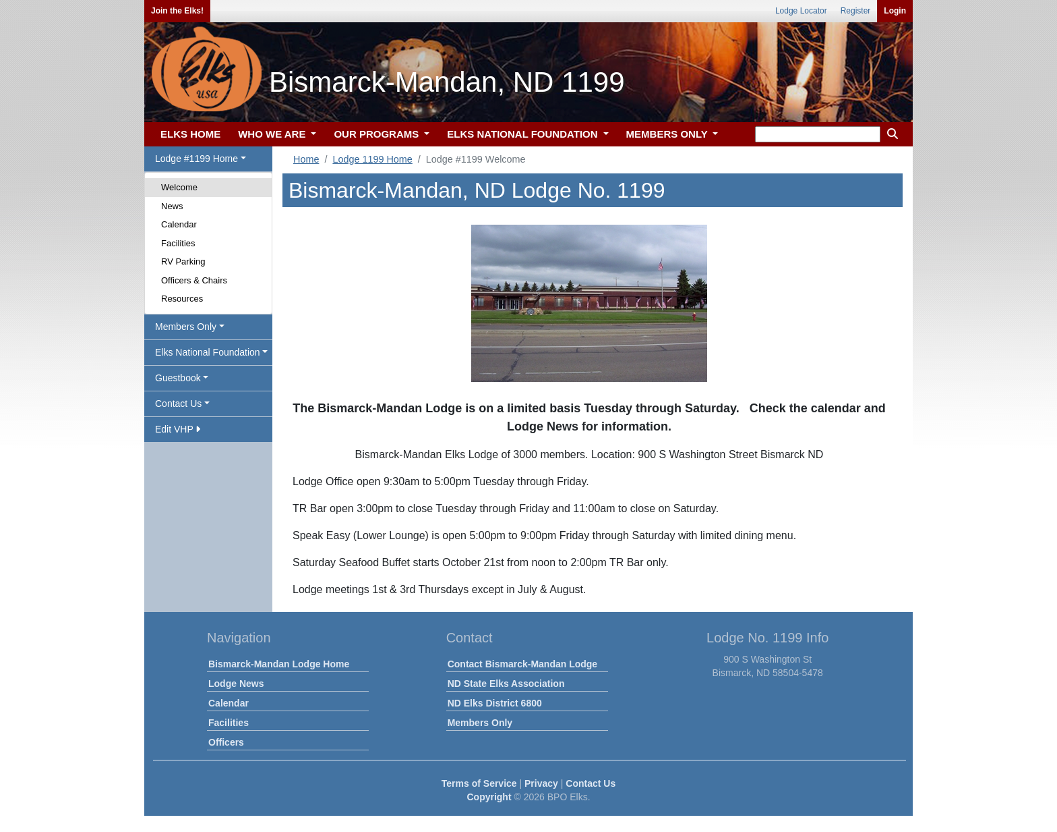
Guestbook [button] (178, 377)
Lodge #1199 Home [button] (196, 158)
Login (895, 11)
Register (856, 11)
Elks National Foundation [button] (207, 352)
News (172, 206)
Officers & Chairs (194, 280)
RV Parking (183, 261)
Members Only (480, 722)
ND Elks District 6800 (495, 703)
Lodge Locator (801, 11)
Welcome (179, 187)
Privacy (541, 783)
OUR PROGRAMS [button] (377, 134)
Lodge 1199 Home (372, 159)
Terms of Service (479, 783)
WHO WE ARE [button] (273, 134)
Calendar (179, 224)
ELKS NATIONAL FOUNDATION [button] (524, 134)
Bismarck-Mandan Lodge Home (278, 664)
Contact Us (590, 783)
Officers (226, 742)
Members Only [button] (185, 326)
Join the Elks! (177, 11)
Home (306, 159)
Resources (182, 299)
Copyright (488, 797)
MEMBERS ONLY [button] (668, 134)
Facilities (178, 243)
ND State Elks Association (506, 683)
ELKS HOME (190, 134)
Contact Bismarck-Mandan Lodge (522, 664)
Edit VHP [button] (177, 429)
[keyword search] (817, 134)
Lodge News (236, 683)
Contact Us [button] (178, 403)
